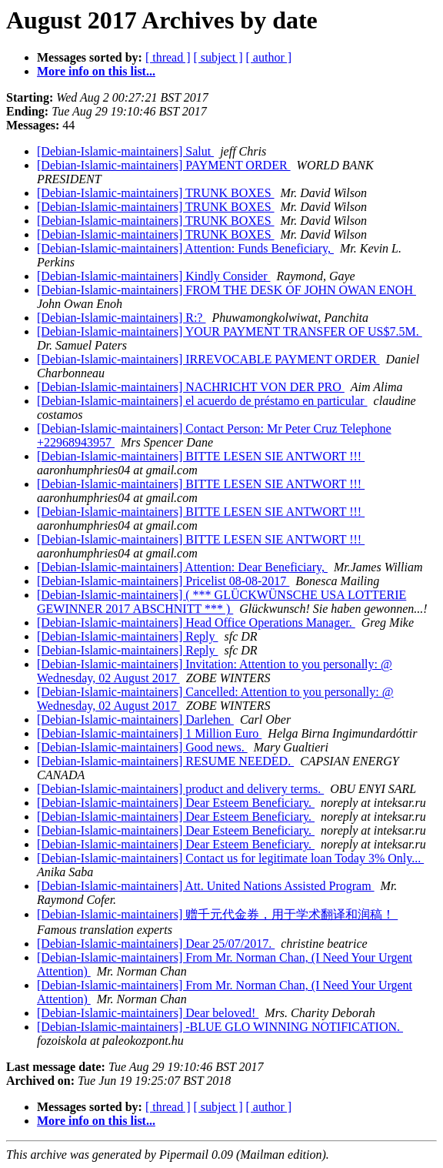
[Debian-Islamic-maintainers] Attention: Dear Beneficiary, (182, 567)
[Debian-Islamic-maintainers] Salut (125, 151)
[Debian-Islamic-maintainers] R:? (121, 317)
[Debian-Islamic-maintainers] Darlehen (135, 719)
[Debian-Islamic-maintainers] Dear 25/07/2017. (156, 943)
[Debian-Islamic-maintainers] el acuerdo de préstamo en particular (202, 400)
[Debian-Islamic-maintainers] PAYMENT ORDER (164, 165)
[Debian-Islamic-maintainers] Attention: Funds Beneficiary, (185, 248)
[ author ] (269, 57)
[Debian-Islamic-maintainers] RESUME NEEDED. (165, 761)
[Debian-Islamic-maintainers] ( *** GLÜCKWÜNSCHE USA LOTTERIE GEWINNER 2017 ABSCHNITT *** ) (221, 601)
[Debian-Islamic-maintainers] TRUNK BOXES (156, 192)
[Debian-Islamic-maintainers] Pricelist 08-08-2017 (163, 580)
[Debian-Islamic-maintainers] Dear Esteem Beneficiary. (176, 802)
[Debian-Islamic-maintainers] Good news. (142, 747)
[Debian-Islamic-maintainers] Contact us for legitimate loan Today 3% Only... (230, 858)
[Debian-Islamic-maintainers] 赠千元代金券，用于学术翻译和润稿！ (217, 914)
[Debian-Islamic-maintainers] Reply (127, 636)
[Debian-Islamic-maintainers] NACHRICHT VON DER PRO (191, 386)
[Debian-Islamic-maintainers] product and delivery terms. (180, 788)
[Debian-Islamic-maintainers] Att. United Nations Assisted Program (206, 885)
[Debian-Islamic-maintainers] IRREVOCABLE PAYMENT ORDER (208, 359)
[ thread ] (168, 57)
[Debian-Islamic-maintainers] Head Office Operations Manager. (196, 622)
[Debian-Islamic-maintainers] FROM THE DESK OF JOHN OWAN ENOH (226, 289)
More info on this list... (96, 71)
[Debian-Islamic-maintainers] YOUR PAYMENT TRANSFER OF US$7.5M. (229, 331)
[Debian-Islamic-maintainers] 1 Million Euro (149, 733)
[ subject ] (218, 57)
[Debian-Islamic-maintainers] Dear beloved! (147, 1012)
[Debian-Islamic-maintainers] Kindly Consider (153, 276)
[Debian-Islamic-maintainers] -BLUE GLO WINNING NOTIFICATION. (220, 1026)
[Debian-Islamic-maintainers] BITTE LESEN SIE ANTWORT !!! (201, 456)
